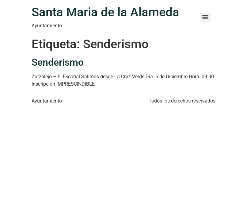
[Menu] (205, 17)
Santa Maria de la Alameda (105, 12)
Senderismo (58, 62)
